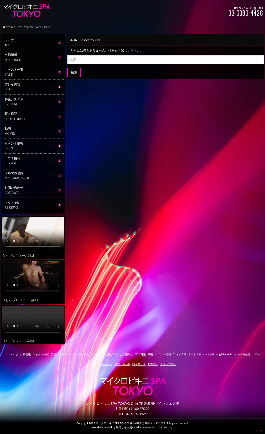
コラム (256, 354)
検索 (74, 72)
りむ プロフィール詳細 (18, 341)
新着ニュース (59, 354)
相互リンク (139, 364)
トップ (9, 40)
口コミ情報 (12, 158)
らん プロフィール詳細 (18, 255)
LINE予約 (208, 354)
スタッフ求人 (168, 364)
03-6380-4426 (136, 414)
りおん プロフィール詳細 (20, 300)
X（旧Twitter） (103, 364)
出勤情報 (10, 55)
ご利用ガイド (110, 354)
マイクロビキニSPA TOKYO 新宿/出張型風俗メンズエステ (131, 423)
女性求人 (153, 364)
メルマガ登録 (13, 173)
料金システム (13, 99)
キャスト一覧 (13, 69)
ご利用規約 (126, 354)
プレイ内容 (12, 84)
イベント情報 (13, 143)
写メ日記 (10, 114)
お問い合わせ (13, 187)
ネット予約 (12, 202)
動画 (7, 128)
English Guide (224, 354)
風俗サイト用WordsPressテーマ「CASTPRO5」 (144, 427)
